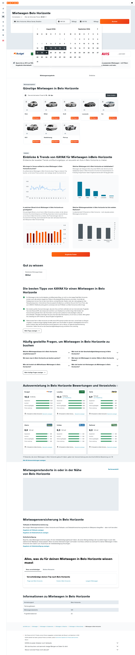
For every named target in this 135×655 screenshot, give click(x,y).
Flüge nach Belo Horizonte (34, 581)
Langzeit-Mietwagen (92, 581)
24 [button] (37, 57)
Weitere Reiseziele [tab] (48, 569)
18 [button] (42, 53)
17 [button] (37, 53)
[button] (3, 3)
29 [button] (60, 57)
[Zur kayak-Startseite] (12, 3)
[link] (71, 254)
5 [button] (46, 44)
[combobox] (17, 17)
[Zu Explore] (3, 22)
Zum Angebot (36, 118)
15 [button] (60, 48)
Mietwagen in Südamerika (46, 626)
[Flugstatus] (3, 26)
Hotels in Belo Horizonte (63, 581)
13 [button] (51, 48)
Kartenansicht (113, 469)
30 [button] (64, 57)
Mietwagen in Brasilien (61, 626)
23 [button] (64, 53)
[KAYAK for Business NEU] (3, 30)
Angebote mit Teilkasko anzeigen (33, 530)
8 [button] (75, 44)
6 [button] (97, 39)
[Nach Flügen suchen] (3, 9)
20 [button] (51, 53)
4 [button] (88, 39)
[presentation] (117, 386)
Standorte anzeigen (47, 414)
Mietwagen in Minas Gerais (76, 626)
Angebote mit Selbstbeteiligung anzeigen (36, 546)
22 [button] (60, 53)
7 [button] (55, 44)
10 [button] (37, 48)
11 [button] (41, 48)
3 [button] (37, 44)
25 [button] (42, 57)
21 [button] (55, 53)
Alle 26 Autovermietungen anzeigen (34, 460)
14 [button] (55, 48)
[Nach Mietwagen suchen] (3, 16)
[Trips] (3, 35)
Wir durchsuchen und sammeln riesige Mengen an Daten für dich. (72, 646)
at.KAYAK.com (26, 626)
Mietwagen (35, 626)
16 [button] (64, 48)
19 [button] (46, 53)
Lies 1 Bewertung (67, 397)
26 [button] (46, 57)
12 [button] (46, 48)
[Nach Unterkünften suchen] (3, 12)
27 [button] (51, 57)
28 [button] (55, 57)
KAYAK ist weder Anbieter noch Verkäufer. (72, 643)
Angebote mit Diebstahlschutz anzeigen (35, 533)
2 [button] (64, 39)
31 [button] (37, 62)
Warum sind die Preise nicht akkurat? (72, 650)
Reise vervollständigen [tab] (33, 569)
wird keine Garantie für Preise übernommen (67, 637)
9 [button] (64, 44)
